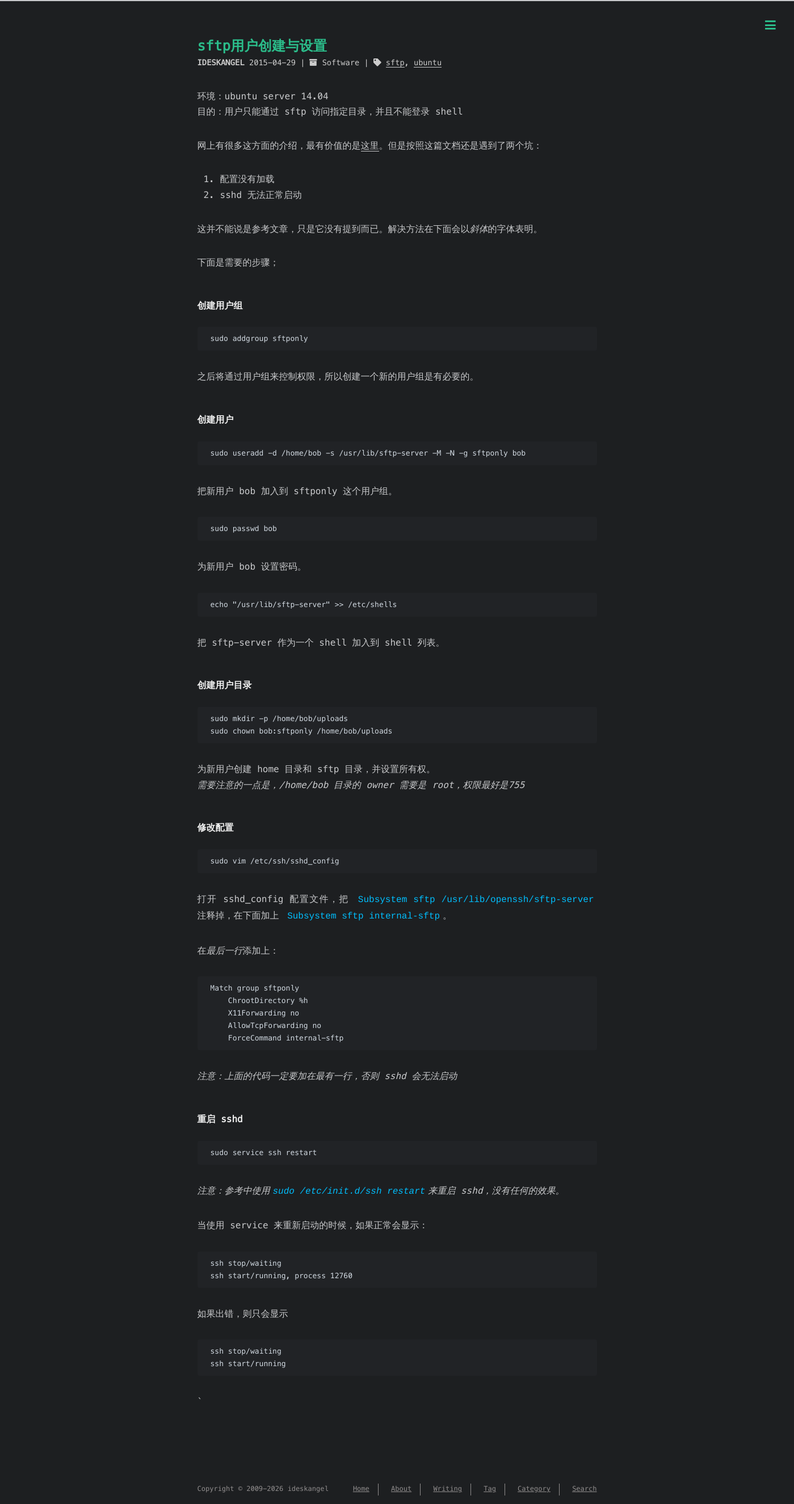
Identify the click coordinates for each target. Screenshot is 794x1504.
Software (340, 63)
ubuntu (428, 63)
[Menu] (770, 26)
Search (584, 1486)
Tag (490, 1486)
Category (534, 1486)
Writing (447, 1486)
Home (361, 1486)
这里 (370, 145)
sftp (395, 63)
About (401, 1486)
